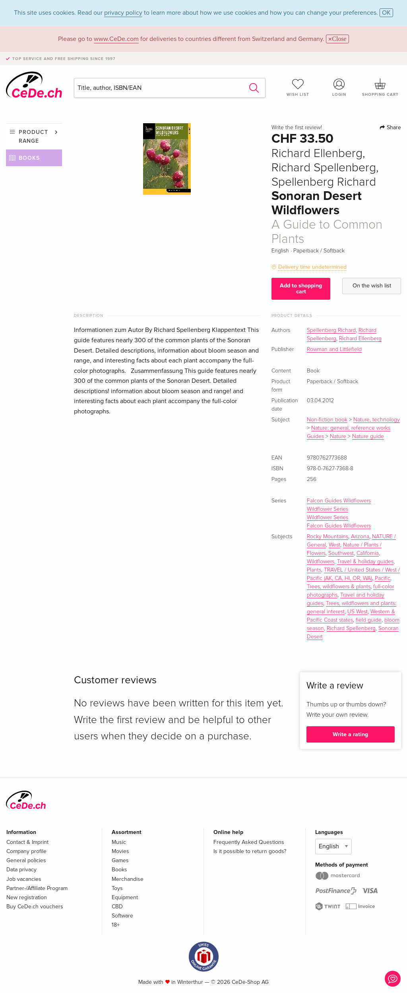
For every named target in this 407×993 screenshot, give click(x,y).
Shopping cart (380, 87)
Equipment (125, 897)
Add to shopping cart (301, 288)
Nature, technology (376, 420)
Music (119, 842)
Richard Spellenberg (351, 628)
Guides (315, 436)
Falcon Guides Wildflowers (339, 501)
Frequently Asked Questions (248, 842)
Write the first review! (296, 127)
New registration (26, 897)
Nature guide (368, 436)
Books (29, 158)
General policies (26, 860)
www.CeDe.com (116, 39)
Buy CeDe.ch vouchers (34, 906)
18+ (116, 924)
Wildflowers (320, 561)
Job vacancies (23, 879)
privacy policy (123, 13)
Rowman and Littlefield (334, 349)
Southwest (341, 553)
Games (120, 860)
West (334, 545)
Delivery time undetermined (312, 267)
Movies (120, 851)
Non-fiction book (327, 420)
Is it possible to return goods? (249, 851)
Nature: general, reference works (350, 428)
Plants (314, 570)
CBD (117, 906)
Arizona (360, 536)
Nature (338, 436)
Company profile (26, 851)
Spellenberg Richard (331, 330)
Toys (117, 888)
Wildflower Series (327, 509)
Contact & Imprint (27, 842)
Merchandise (127, 879)
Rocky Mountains (327, 536)
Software (122, 915)
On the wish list (372, 285)
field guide (369, 620)
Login (339, 87)
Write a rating (350, 734)
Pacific (382, 578)
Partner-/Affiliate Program (37, 888)
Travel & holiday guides (365, 561)
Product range (33, 136)
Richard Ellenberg (360, 338)
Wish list (298, 87)
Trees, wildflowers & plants (338, 587)
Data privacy (21, 869)
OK (386, 13)
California (368, 553)
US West (357, 612)
